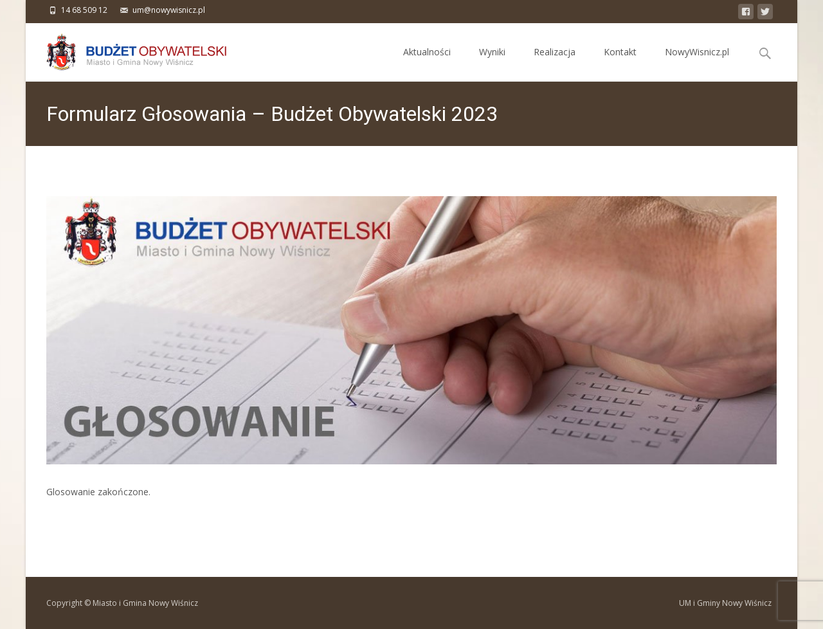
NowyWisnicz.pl (697, 63)
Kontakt (620, 63)
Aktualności (427, 63)
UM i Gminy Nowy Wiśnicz (725, 602)
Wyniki (492, 63)
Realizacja (554, 63)
